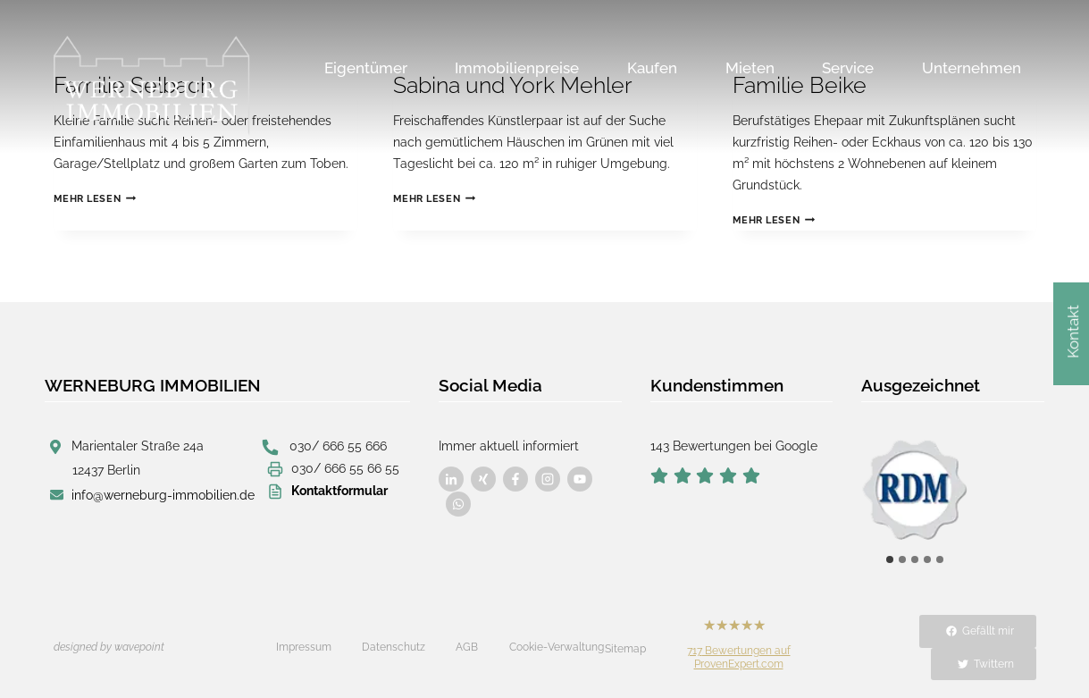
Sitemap (625, 649)
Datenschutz (393, 647)
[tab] (889, 559)
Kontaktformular (339, 491)
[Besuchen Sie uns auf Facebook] (451, 479)
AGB (467, 647)
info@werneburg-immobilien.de (163, 495)
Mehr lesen (95, 198)
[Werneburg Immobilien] (152, 86)
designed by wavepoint (109, 647)
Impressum (303, 647)
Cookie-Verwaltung (556, 647)
